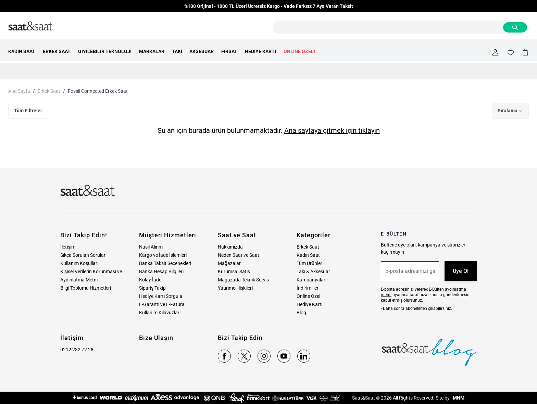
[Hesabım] (495, 52)
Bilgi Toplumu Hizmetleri (85, 288)
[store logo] (30, 26)
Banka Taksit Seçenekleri (165, 263)
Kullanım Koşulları (79, 263)
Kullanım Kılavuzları (159, 312)
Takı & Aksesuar (313, 271)
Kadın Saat (308, 255)
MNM (458, 398)
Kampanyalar (311, 279)
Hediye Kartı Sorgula (160, 296)
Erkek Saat (49, 91)
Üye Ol (461, 271)
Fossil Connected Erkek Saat (98, 91)
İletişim (67, 247)
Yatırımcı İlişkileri (235, 288)
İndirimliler (308, 288)
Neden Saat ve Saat (238, 255)
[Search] (515, 27)
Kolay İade (150, 279)
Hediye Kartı (309, 304)
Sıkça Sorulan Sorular (82, 255)
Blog (301, 312)
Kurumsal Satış (234, 271)
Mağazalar (229, 263)
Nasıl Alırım (151, 247)
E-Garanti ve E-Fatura (162, 304)
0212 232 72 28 (76, 349)
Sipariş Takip (152, 288)
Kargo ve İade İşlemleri (163, 255)
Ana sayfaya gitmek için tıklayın (332, 130)
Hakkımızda (230, 247)
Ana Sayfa (19, 91)
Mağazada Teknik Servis (243, 279)
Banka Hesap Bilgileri (161, 271)
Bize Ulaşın (156, 337)
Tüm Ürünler (309, 263)
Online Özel (308, 296)
